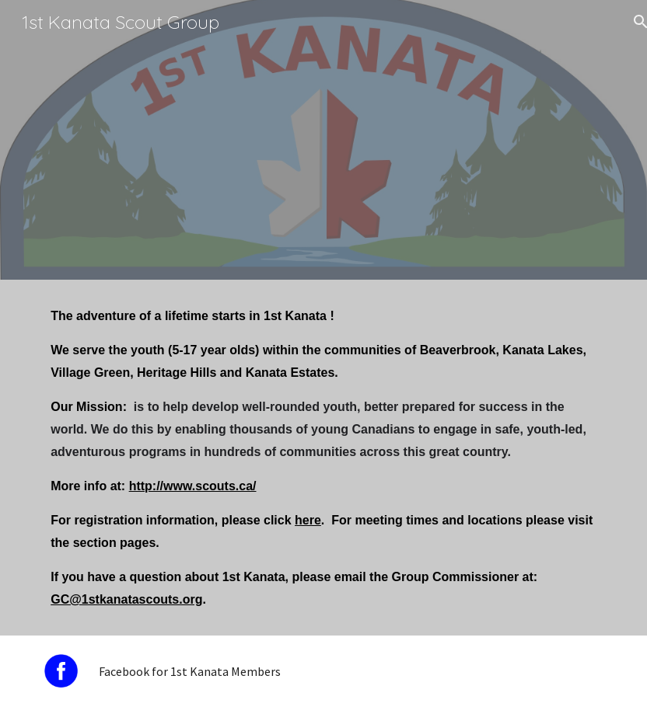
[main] (323, 457)
